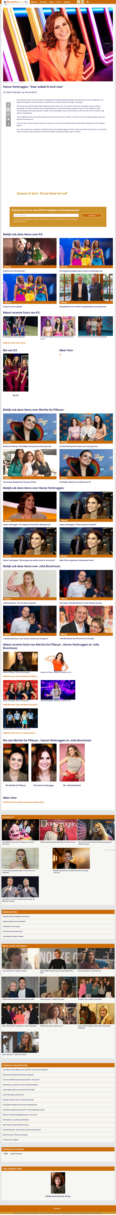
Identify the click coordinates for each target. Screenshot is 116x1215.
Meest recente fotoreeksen (14, 946)
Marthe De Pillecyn (10, 802)
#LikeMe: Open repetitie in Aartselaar (90, 999)
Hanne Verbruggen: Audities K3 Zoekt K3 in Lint (56, 700)
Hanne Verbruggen (25, 802)
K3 (60, 355)
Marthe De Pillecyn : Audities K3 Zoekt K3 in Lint (56, 672)
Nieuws (34, 2)
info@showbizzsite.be (69, 1213)
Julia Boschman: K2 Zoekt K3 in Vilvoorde (16, 729)
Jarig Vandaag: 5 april (12, 1168)
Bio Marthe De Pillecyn (16, 785)
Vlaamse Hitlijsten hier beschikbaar (14, 921)
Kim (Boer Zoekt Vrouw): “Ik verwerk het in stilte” (18, 1100)
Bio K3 (16, 395)
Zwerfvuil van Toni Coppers (11, 926)
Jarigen (67, 2)
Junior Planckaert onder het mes (13, 1095)
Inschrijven (91, 215)
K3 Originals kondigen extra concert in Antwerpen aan (20, 1105)
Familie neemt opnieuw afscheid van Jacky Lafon (18, 1075)
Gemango (98, 1213)
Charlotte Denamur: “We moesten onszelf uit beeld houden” (22, 1130)
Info (41, 1213)
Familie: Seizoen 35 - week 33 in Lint (51, 1026)
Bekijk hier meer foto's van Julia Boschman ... (19, 733)
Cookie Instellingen (83, 1213)
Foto (59, 2)
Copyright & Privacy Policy (52, 1213)
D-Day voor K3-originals (10, 1140)
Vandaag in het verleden (13, 1149)
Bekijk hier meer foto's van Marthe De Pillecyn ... (21, 676)
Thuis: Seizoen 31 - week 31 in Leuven (15, 971)
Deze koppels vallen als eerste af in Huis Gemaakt (19, 1090)
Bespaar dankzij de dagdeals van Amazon (16, 916)
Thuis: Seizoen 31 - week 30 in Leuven (52, 999)
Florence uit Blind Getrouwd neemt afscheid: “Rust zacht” (21, 1080)
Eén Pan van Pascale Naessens (13, 931)
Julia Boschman (38, 802)
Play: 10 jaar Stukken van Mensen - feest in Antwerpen (19, 1026)
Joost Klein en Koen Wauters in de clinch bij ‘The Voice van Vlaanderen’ (25, 1070)
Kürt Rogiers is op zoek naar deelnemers (16, 1120)
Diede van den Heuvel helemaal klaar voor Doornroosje (58, 842)
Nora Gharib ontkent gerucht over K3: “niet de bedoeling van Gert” (24, 1110)
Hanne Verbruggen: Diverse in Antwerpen (16, 700)
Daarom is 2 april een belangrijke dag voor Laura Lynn (20, 1115)
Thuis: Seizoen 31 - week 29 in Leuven (14, 1054)
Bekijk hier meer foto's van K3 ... (15, 343)
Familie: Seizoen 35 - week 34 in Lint (89, 971)
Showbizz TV (8, 817)
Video (52, 2)
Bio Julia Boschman (72, 785)
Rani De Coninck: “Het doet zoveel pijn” (15, 1135)
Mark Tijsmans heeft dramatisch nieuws (16, 1125)
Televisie (43, 2)
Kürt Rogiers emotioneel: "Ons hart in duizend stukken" (20, 1085)
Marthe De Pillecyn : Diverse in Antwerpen (16, 672)
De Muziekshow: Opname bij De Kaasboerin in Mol (18, 999)
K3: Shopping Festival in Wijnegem (14, 337)
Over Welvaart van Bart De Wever (13, 936)
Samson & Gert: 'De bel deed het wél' (42, 193)
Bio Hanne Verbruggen (44, 785)
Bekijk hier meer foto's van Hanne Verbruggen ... (21, 704)
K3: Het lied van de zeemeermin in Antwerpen (92, 337)
